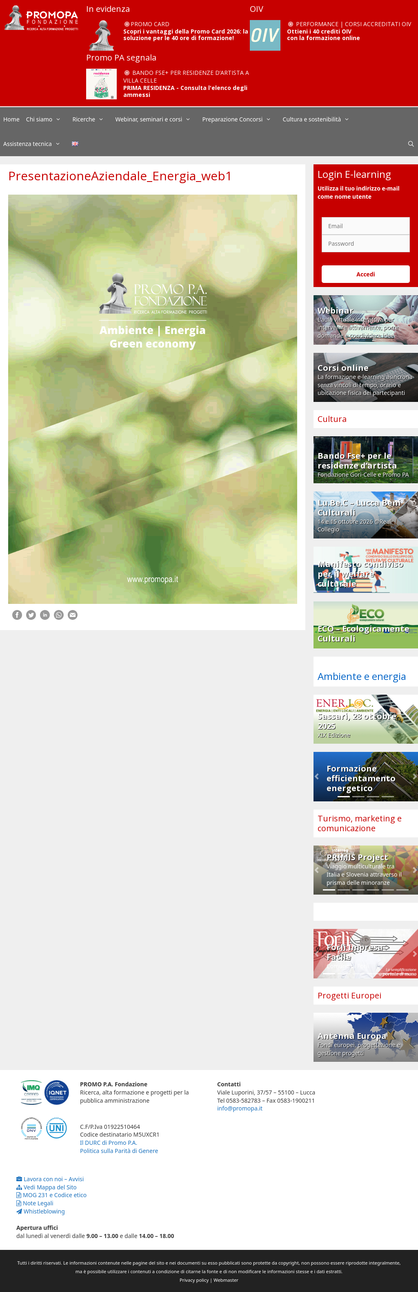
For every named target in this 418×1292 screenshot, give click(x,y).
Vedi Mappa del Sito (46, 1187)
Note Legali (34, 1203)
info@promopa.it (239, 1108)
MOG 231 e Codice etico (51, 1195)
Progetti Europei (349, 995)
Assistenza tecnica (36, 144)
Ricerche (92, 119)
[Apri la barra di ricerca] (411, 144)
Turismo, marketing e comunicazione (360, 823)
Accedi (365, 274)
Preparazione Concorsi (241, 119)
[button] (317, 776)
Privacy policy (194, 1280)
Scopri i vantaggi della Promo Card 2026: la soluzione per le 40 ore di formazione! (185, 34)
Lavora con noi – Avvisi (50, 1179)
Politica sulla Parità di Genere (119, 1151)
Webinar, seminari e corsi (157, 119)
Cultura (332, 418)
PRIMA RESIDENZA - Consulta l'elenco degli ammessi (185, 91)
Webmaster (225, 1280)
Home (11, 119)
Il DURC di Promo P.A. (108, 1142)
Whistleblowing (40, 1211)
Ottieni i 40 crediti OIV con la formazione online (323, 34)
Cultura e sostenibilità (320, 119)
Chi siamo (47, 119)
